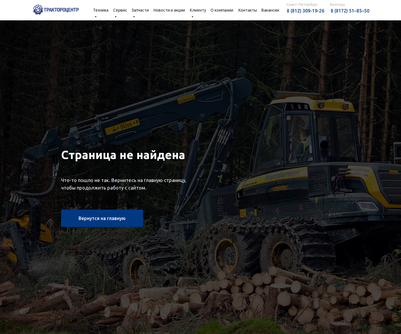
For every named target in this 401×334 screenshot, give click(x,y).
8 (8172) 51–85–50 (350, 10)
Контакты (247, 10)
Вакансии (270, 10)
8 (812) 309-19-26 (305, 10)
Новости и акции (169, 10)
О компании (222, 10)
